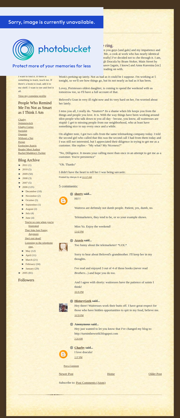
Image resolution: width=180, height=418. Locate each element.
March (29, 259)
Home (111, 374)
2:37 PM (78, 357)
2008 (25, 178)
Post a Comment (71, 366)
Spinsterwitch (25, 123)
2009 (25, 173)
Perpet (21, 141)
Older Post (155, 374)
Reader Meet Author (29, 149)
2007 (25, 182)
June (28, 217)
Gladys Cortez (26, 126)
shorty (78, 194)
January (30, 268)
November (32, 195)
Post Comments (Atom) (91, 382)
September (32, 204)
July (28, 213)
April (29, 255)
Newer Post (66, 374)
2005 (25, 272)
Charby (22, 119)
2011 (25, 165)
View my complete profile (32, 95)
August (30, 208)
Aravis (78, 240)
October (30, 200)
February (31, 264)
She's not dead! (33, 238)
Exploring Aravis (27, 145)
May (28, 250)
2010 (25, 169)
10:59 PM (79, 315)
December (31, 191)
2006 (25, 187)
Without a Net (25, 138)
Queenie (22, 134)
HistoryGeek (82, 301)
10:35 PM (79, 292)
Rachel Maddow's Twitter (32, 152)
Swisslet (22, 130)
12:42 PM (79, 231)
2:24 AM (78, 338)
